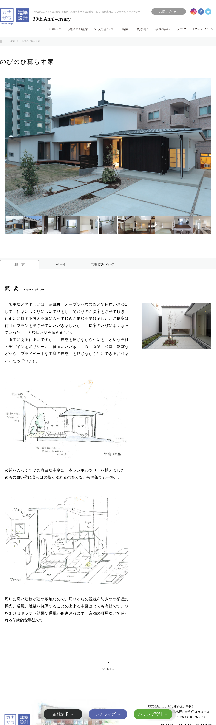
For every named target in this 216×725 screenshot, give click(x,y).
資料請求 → (63, 714)
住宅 (12, 41)
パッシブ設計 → (153, 714)
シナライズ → (108, 714)
